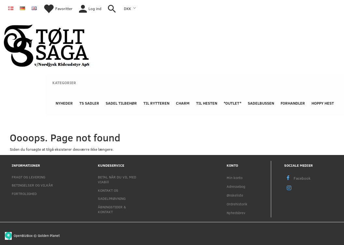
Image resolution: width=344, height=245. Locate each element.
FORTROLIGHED (24, 193)
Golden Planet (49, 235)
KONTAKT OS (108, 190)
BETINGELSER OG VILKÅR (32, 185)
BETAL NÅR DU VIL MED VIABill (117, 179)
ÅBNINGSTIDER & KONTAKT (112, 209)
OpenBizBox (23, 235)
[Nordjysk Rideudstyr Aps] (46, 44)
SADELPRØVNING (112, 198)
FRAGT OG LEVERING (28, 176)
